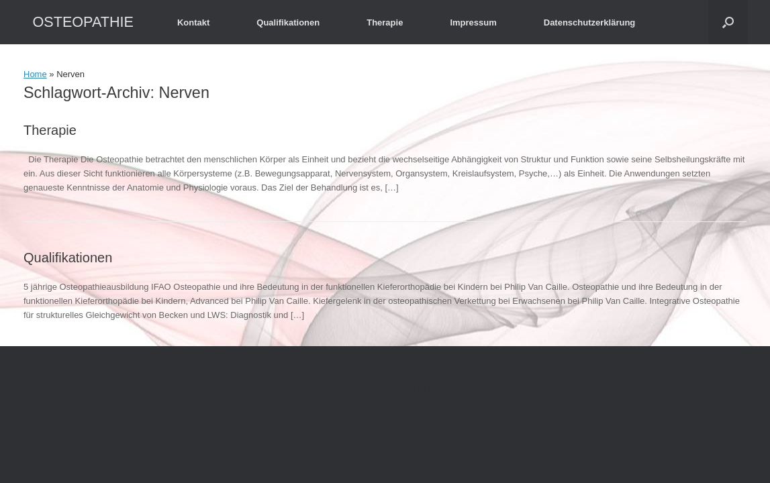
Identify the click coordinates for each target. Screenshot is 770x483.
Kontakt (193, 22)
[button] (728, 22)
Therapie (385, 22)
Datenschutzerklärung (590, 22)
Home (35, 74)
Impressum (473, 22)
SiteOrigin (445, 388)
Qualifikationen (288, 22)
